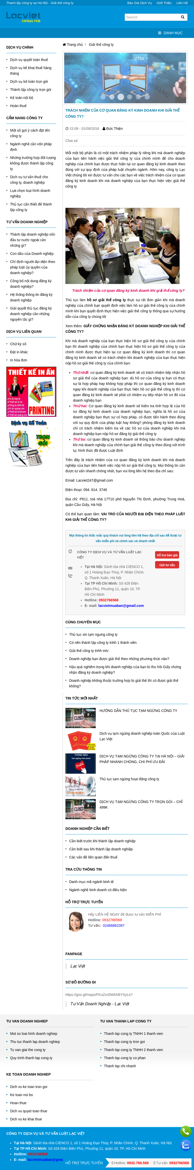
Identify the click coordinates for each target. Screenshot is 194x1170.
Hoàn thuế (18, 106)
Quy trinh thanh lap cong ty (31, 1058)
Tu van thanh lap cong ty (126, 1021)
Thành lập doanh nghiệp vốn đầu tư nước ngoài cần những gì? (32, 240)
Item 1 (112, 97)
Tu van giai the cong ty (27, 1050)
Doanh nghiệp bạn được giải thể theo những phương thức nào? (119, 659)
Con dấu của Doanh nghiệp (32, 254)
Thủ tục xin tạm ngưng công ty (93, 634)
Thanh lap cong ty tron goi (124, 1042)
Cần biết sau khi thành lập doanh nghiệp (101, 849)
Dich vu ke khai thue (26, 1119)
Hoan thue (18, 1103)
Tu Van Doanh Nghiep (27, 1021)
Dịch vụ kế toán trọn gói (29, 81)
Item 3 (129, 96)
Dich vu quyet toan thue (28, 1111)
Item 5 (147, 96)
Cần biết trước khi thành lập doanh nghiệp (102, 841)
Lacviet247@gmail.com (94, 480)
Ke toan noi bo (21, 1095)
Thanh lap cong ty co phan (125, 1058)
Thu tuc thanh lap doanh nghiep (35, 1042)
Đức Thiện (113, 129)
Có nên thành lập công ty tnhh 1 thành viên (103, 643)
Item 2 (120, 96)
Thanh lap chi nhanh (120, 1066)
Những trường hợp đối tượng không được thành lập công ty (33, 163)
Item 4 (138, 96)
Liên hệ (182, 3)
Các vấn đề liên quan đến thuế (93, 857)
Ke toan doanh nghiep (28, 1074)
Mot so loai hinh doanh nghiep (33, 1034)
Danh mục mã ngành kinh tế (91, 882)
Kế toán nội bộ (21, 98)
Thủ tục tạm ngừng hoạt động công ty (129, 779)
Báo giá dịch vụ (139, 3)
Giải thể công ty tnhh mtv (88, 651)
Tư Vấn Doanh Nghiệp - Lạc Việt (99, 1004)
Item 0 (103, 96)
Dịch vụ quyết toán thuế (29, 60)
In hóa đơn (18, 360)
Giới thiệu (164, 3)
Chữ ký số (18, 344)
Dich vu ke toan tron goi (28, 1087)
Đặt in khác (19, 352)
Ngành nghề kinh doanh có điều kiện (98, 890)
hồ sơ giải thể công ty (106, 300)
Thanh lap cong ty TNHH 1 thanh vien (133, 1034)
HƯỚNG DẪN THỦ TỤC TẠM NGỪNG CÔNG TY (138, 711)
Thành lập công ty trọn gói (30, 90)
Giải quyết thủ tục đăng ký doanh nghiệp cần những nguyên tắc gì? (31, 313)
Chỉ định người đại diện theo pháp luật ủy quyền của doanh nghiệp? (32, 267)
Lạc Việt (77, 966)
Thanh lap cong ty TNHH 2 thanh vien (133, 1050)
